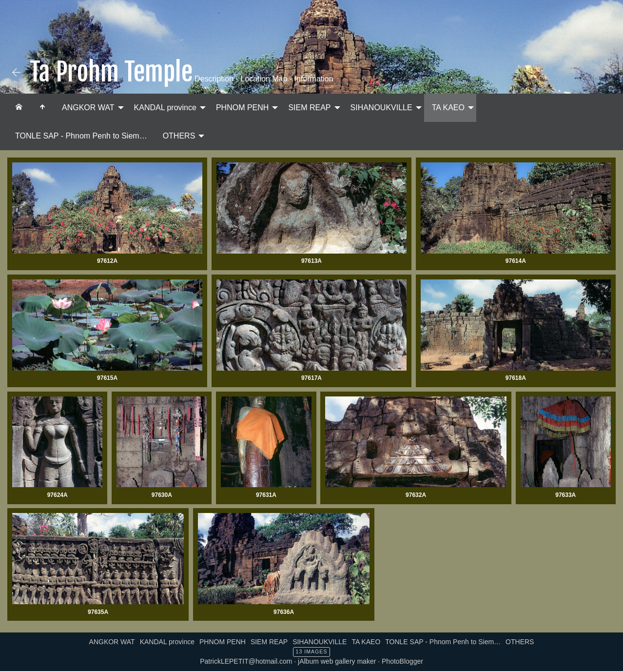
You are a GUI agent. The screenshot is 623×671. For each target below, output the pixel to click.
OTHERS (179, 136)
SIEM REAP (309, 107)
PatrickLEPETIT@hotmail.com (246, 661)
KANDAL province (165, 107)
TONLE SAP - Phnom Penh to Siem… (81, 136)
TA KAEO (448, 107)
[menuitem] (19, 108)
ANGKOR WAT (88, 107)
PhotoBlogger (402, 661)
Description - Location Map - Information (263, 79)
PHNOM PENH (242, 107)
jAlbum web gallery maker (337, 661)
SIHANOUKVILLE (381, 107)
